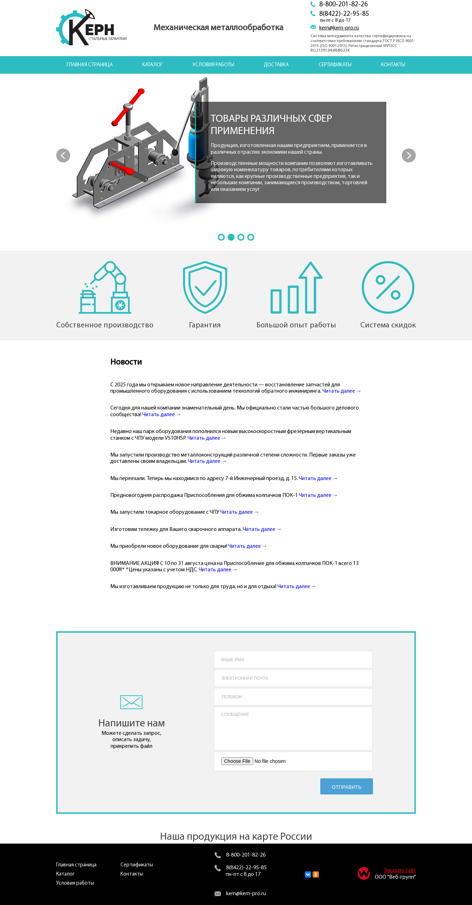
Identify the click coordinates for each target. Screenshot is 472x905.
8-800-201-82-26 (343, 4)
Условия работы (213, 65)
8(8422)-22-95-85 (344, 14)
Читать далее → (342, 391)
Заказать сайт (400, 870)
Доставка (276, 65)
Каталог (152, 65)
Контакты (393, 65)
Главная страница (90, 65)
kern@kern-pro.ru (339, 28)
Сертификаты (335, 65)
